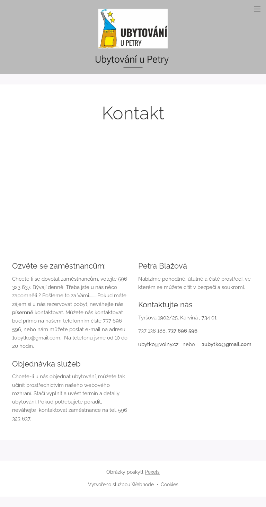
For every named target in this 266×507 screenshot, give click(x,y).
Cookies (169, 484)
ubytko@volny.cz (158, 344)
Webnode (143, 484)
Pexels (152, 472)
